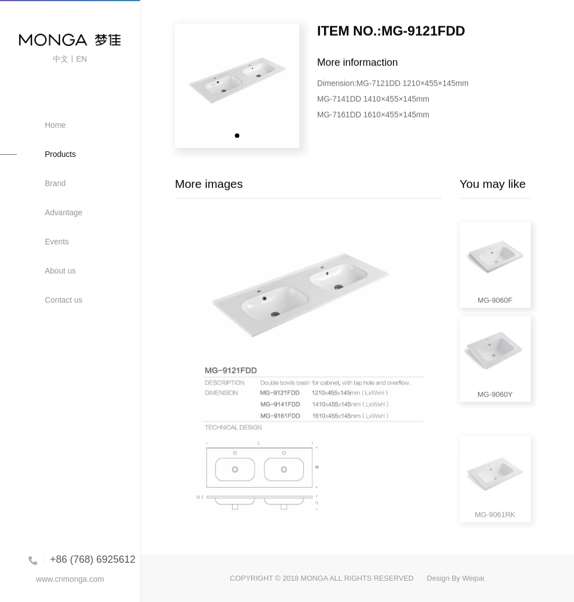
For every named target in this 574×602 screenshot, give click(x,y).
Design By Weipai (455, 578)
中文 (60, 58)
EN (81, 58)
